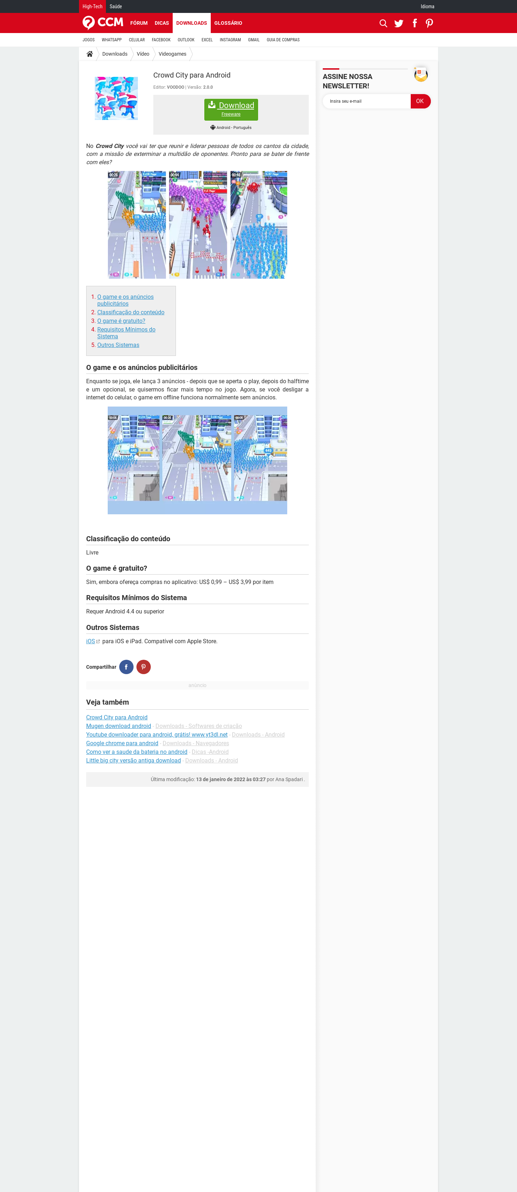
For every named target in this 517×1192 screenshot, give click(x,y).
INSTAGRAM (230, 39)
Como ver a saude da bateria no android (136, 751)
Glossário (228, 23)
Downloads (191, 23)
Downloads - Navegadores (196, 743)
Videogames (172, 54)
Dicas (162, 23)
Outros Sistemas (118, 345)
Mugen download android (118, 726)
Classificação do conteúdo (130, 312)
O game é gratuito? (121, 320)
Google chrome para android (122, 743)
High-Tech (92, 6)
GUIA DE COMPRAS (283, 39)
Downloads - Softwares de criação (198, 726)
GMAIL (254, 39)
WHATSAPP (112, 39)
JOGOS (89, 39)
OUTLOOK (186, 39)
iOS (90, 641)
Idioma (427, 6)
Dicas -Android (210, 751)
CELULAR (137, 39)
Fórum (139, 23)
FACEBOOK (161, 39)
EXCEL (207, 39)
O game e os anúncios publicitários (125, 300)
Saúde (116, 6)
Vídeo (143, 54)
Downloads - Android (258, 734)
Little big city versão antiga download (133, 760)
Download (231, 109)
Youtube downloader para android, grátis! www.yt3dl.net (157, 734)
